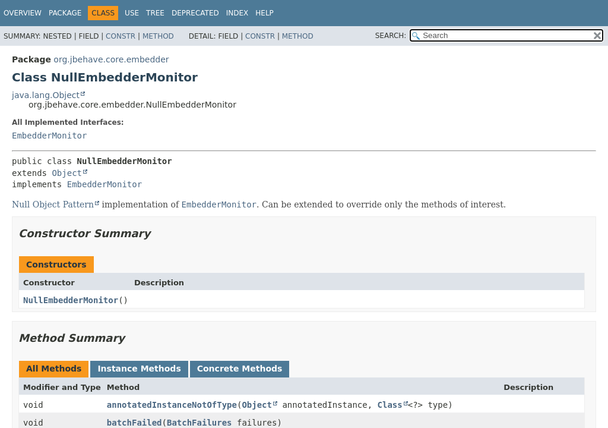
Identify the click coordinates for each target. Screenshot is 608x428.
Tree (155, 13)
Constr (120, 36)
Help (264, 13)
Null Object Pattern (53, 204)
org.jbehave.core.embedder (111, 59)
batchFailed (134, 422)
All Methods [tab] (53, 368)
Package (65, 13)
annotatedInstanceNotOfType (172, 405)
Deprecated (195, 13)
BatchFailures (199, 422)
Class (390, 405)
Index (237, 13)
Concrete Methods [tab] (240, 368)
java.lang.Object (46, 95)
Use (132, 13)
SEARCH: (391, 36)
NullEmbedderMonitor (70, 300)
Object (67, 173)
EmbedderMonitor (49, 135)
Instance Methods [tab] (138, 368)
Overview (23, 13)
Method (158, 36)
